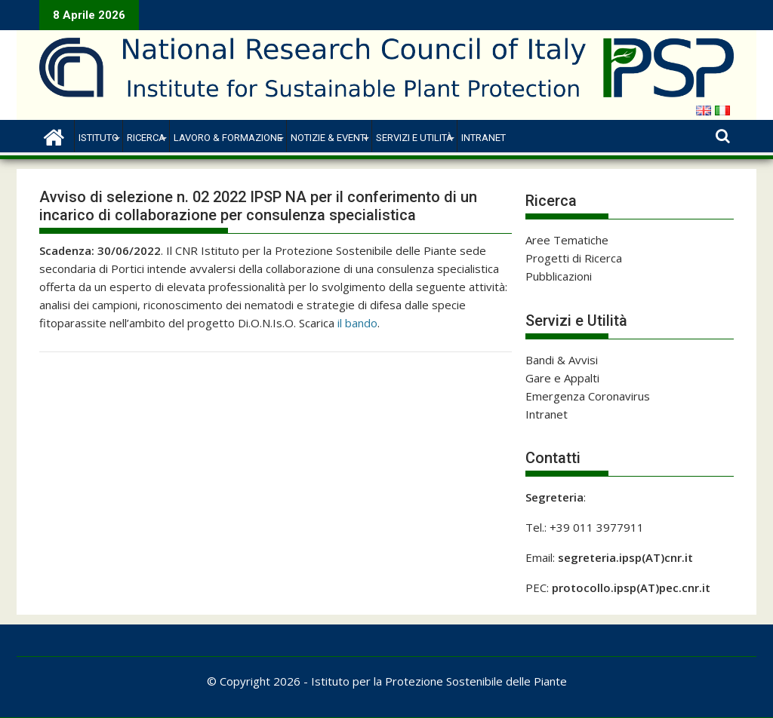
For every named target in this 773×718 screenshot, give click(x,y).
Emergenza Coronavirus (587, 395)
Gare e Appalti (562, 377)
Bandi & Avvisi (561, 359)
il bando (357, 322)
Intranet (483, 137)
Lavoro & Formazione (228, 137)
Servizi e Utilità (414, 137)
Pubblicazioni (558, 276)
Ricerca (146, 137)
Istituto (99, 137)
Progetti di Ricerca (573, 257)
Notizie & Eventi (329, 137)
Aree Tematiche (566, 239)
